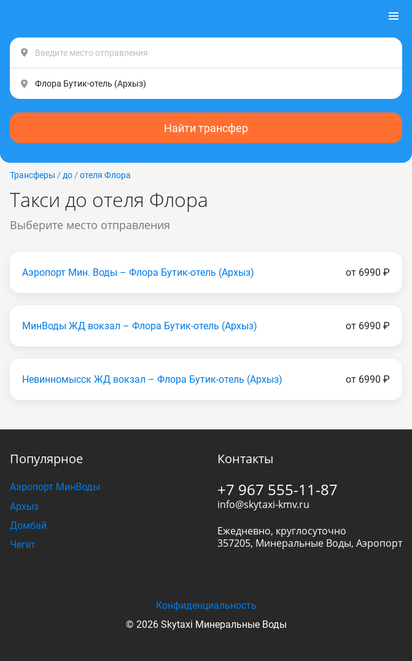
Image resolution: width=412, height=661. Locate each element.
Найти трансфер (206, 128)
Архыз (24, 506)
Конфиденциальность (206, 605)
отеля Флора (105, 175)
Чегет (23, 544)
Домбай (28, 525)
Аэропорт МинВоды (55, 487)
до (67, 175)
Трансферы (32, 175)
